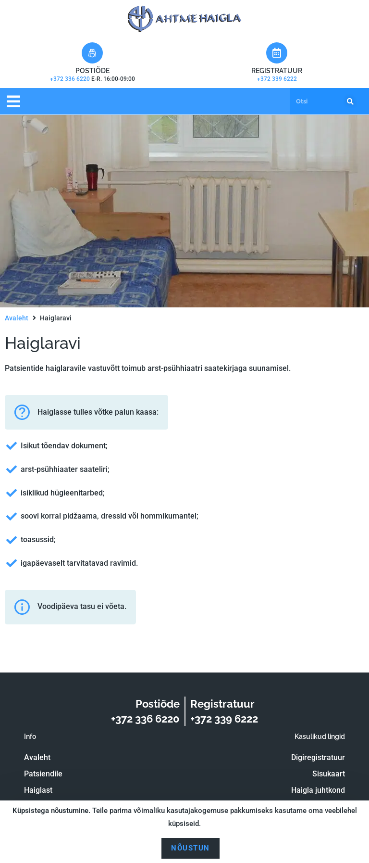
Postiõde (92, 71)
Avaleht (16, 318)
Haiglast (38, 790)
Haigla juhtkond (318, 790)
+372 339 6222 (277, 79)
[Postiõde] (92, 52)
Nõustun (190, 848)
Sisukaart (328, 773)
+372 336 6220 (70, 79)
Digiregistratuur (318, 757)
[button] (13, 101)
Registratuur (276, 71)
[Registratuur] (276, 52)
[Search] (348, 101)
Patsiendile (43, 773)
